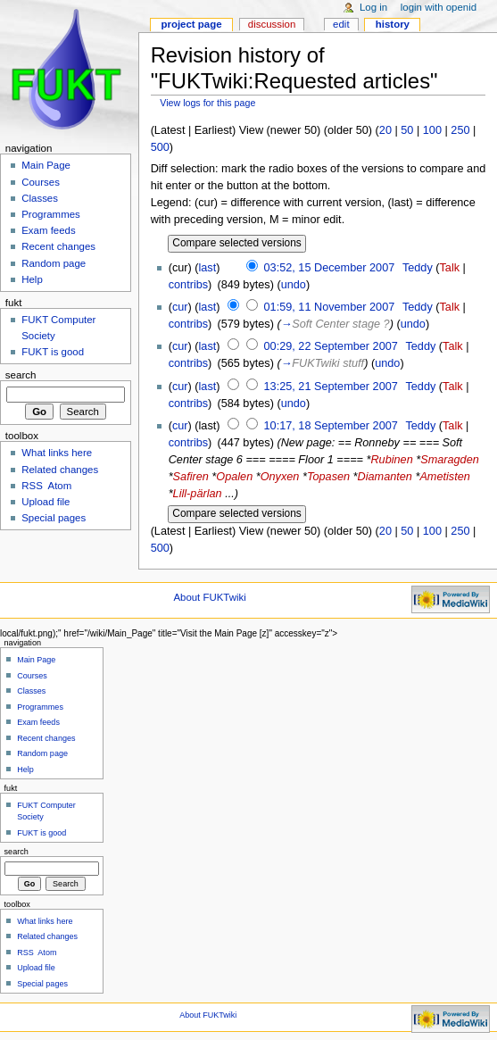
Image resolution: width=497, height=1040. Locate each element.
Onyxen (280, 476)
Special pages (53, 517)
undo (293, 285)
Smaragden (449, 459)
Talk (450, 268)
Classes (39, 198)
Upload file (45, 501)
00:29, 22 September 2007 (331, 346)
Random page (53, 263)
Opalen (234, 476)
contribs (188, 285)
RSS (32, 485)
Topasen (328, 476)
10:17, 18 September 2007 (331, 426)
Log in (373, 7)
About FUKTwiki (209, 597)
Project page (191, 24)
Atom (60, 485)
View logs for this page (207, 102)
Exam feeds (48, 230)
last (208, 268)
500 (160, 147)
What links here (56, 452)
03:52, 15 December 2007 (329, 268)
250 (460, 130)
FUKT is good (52, 351)
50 (407, 130)
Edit (341, 24)
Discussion (271, 24)
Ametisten (444, 476)
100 (432, 130)
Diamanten (385, 476)
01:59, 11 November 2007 (329, 307)
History (393, 24)
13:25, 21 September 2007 (331, 386)
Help (32, 279)
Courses (40, 182)
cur (180, 307)
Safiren (191, 476)
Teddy (417, 268)
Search (21, 375)
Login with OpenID (438, 7)
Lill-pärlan (197, 493)
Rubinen (391, 459)
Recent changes (58, 246)
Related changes (59, 469)
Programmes (50, 214)
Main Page (45, 165)
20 (385, 130)
